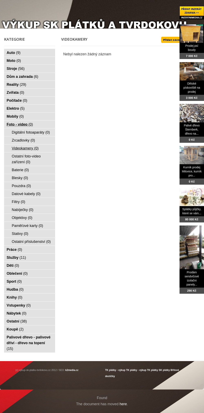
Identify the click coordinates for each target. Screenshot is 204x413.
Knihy (14, 297)
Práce (14, 250)
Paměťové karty (27, 226)
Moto (14, 61)
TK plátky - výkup (115, 370)
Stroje (16, 69)
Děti (13, 265)
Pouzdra (21, 186)
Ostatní (17, 321)
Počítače (17, 100)
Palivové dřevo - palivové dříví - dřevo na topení (29, 343)
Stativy (20, 234)
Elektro (16, 108)
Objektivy (22, 218)
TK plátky (152, 370)
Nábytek (17, 313)
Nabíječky (22, 210)
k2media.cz (71, 370)
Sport (14, 281)
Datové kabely (26, 194)
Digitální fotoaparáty (31, 132)
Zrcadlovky (23, 140)
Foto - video (20, 124)
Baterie (20, 170)
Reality (16, 85)
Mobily (15, 116)
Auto (14, 53)
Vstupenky (19, 305)
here (123, 404)
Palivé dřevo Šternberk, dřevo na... (192, 129)
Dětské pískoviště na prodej (191, 87)
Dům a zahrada (22, 77)
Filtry (18, 202)
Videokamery (25, 148)
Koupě (15, 329)
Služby (16, 258)
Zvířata (15, 92)
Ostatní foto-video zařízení (26, 159)
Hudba (15, 289)
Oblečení (17, 273)
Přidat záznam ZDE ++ (178, 40)
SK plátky (164, 370)
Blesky (20, 178)
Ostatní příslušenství (31, 242)
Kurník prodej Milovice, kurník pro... (192, 171)
